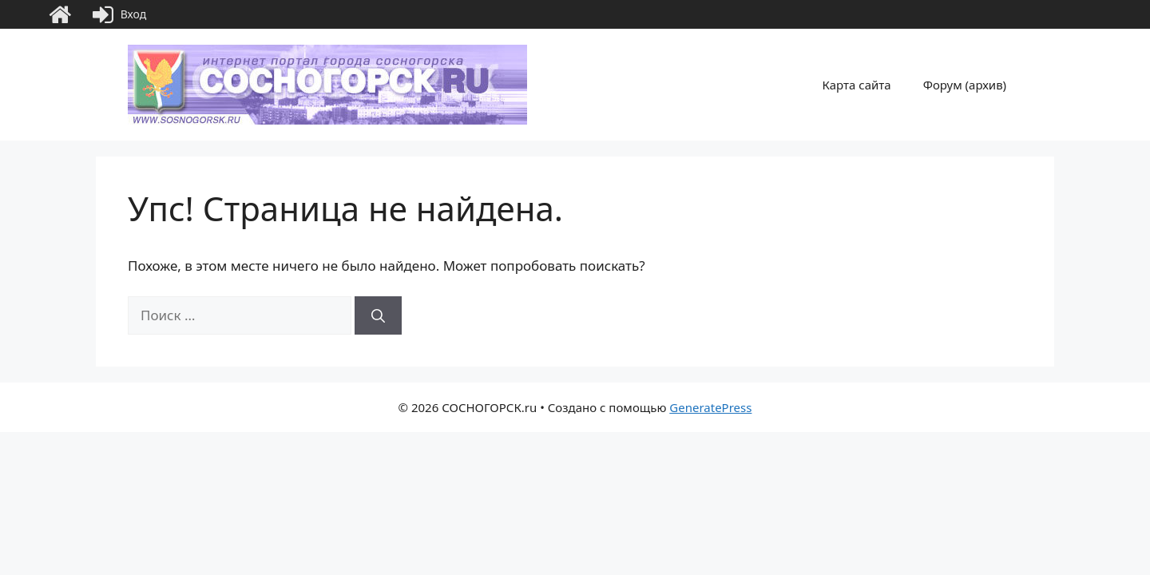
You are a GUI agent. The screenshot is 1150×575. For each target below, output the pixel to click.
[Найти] (378, 315)
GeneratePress (710, 407)
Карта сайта (857, 85)
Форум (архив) (964, 85)
